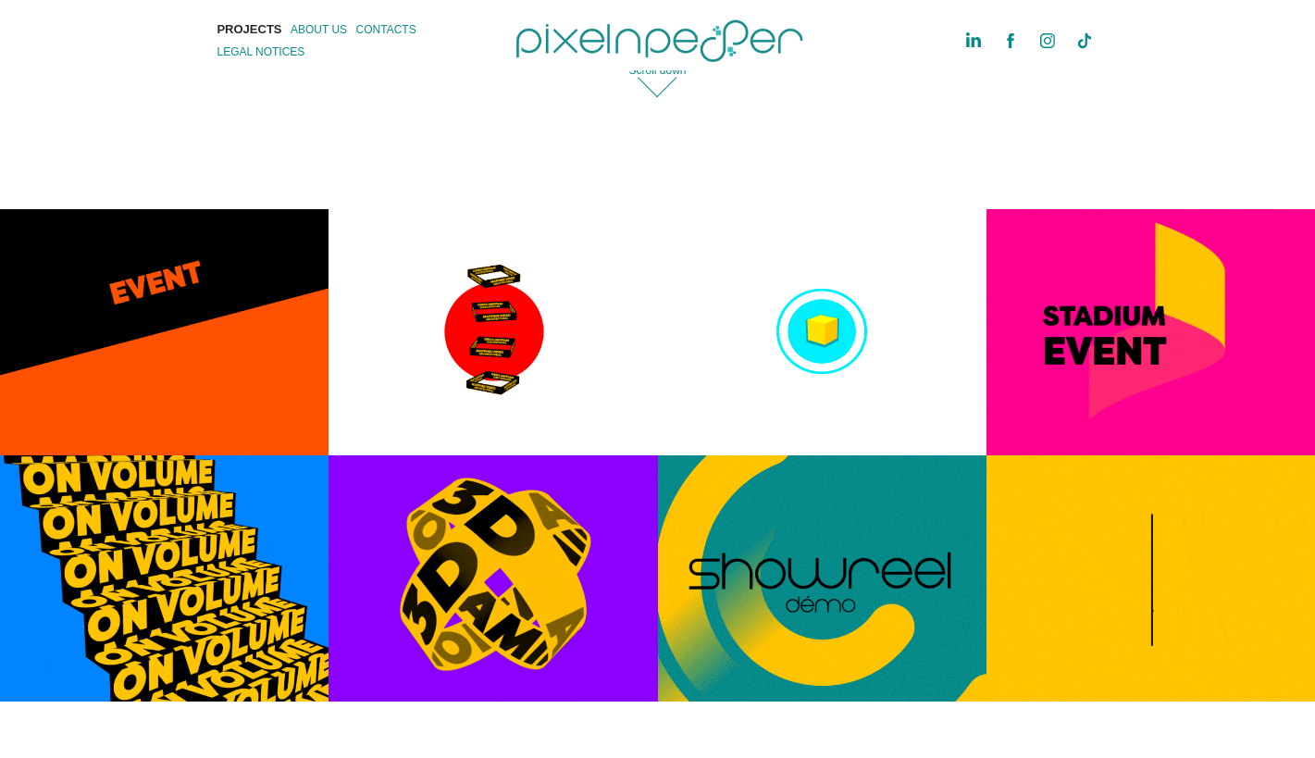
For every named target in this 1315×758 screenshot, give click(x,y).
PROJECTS (249, 29)
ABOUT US (319, 29)
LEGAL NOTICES (260, 51)
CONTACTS (386, 29)
